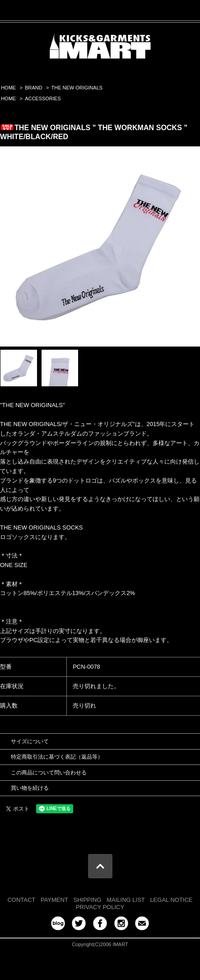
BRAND (33, 87)
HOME (8, 87)
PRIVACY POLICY (100, 907)
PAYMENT (54, 899)
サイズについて (30, 741)
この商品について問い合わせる (49, 772)
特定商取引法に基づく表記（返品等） (57, 757)
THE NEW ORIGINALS (77, 87)
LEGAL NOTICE (171, 899)
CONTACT (21, 899)
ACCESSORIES (42, 98)
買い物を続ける (30, 788)
